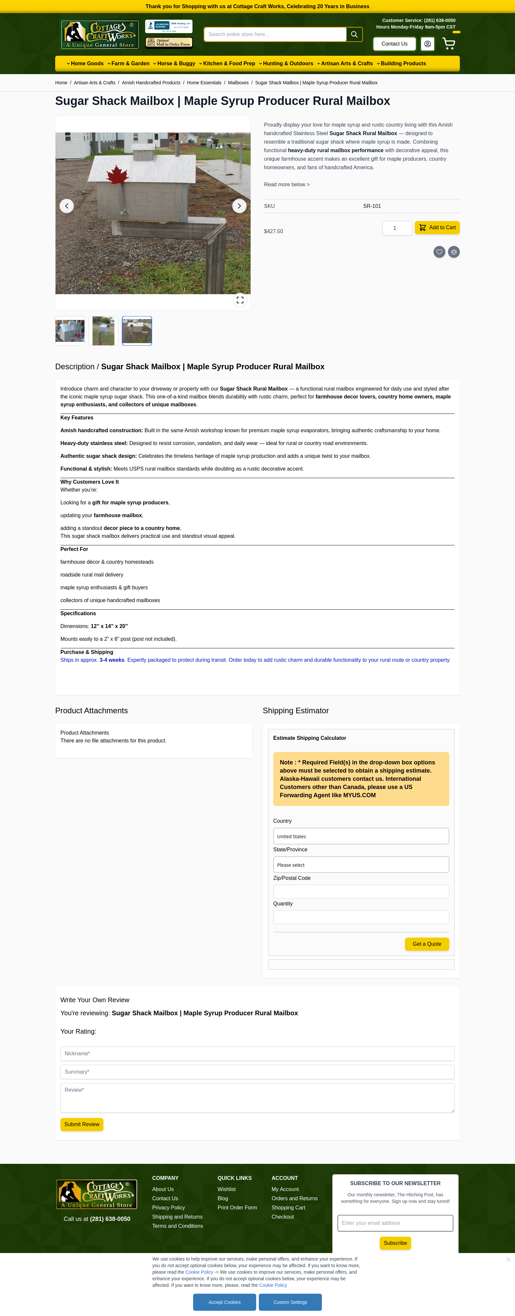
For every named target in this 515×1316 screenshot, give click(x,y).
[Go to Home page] (100, 34)
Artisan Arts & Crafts (347, 63)
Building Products (403, 63)
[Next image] (239, 206)
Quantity (283, 903)
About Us (163, 1189)
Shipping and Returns (177, 1217)
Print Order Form (237, 1207)
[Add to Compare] (454, 252)
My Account (285, 1189)
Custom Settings (290, 1302)
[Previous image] (66, 206)
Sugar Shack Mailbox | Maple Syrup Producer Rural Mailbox (316, 82)
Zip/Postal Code (292, 878)
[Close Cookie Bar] (508, 1260)
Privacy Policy (168, 1207)
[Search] (354, 34)
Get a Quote (427, 944)
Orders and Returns (295, 1198)
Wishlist (227, 1189)
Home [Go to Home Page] (61, 82)
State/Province (290, 849)
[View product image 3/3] (137, 331)
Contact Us (395, 44)
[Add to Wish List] (439, 252)
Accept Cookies (224, 1302)
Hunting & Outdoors (288, 63)
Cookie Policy (199, 1272)
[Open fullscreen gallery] (240, 300)
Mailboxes (238, 82)
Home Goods (87, 63)
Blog (223, 1198)
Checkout (283, 1217)
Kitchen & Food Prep (229, 63)
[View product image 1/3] (70, 331)
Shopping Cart (288, 1207)
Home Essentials (204, 82)
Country (282, 821)
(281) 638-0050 (110, 1219)
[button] (153, 213)
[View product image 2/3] (103, 331)
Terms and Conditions (177, 1226)
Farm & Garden (131, 63)
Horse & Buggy (176, 63)
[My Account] (428, 44)
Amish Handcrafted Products (151, 82)
